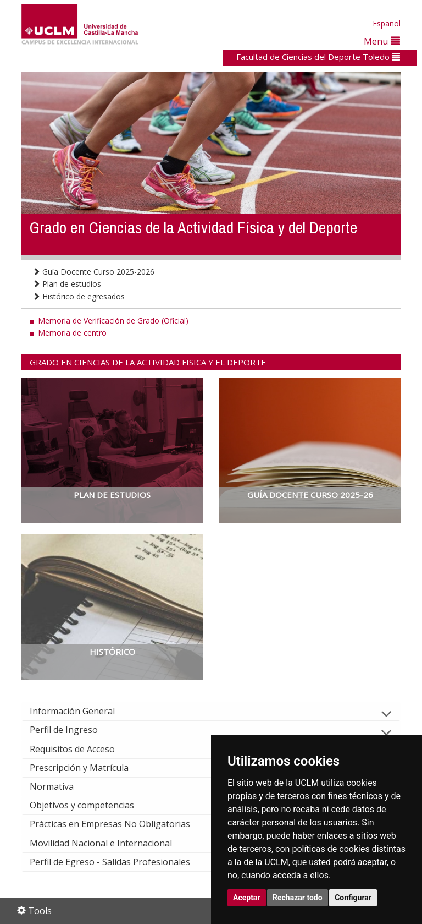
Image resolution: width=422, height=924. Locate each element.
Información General (81, 711)
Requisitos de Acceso (81, 749)
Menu (382, 41)
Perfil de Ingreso (72, 730)
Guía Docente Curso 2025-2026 (93, 271)
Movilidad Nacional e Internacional (110, 843)
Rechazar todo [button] (298, 897)
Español (387, 23)
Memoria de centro (72, 332)
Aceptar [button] (246, 897)
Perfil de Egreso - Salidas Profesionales (119, 862)
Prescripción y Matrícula (88, 768)
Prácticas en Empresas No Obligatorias (119, 824)
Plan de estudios (66, 283)
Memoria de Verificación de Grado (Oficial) (113, 320)
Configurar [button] (353, 897)
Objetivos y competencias (91, 805)
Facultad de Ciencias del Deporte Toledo (318, 56)
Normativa (60, 786)
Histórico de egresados (78, 296)
